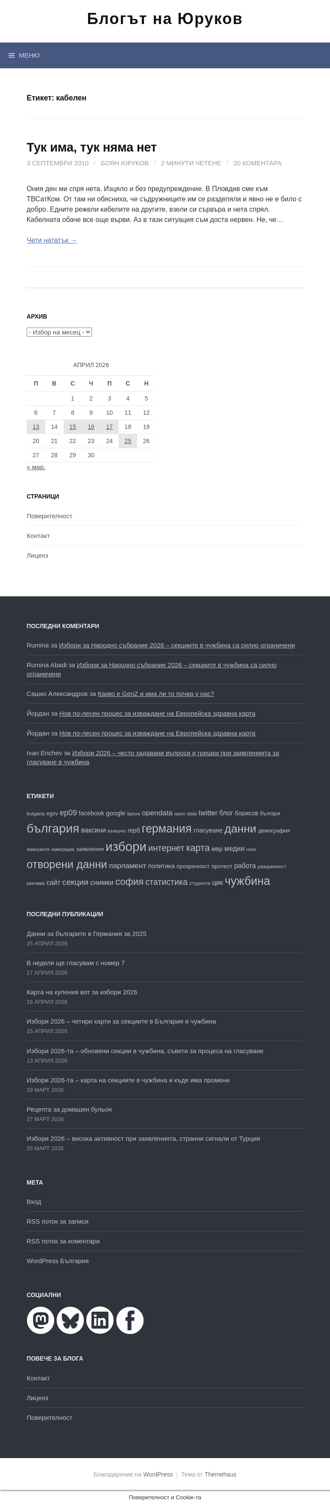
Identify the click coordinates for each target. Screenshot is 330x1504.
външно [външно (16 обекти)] (117, 830)
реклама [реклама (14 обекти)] (36, 883)
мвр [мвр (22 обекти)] (217, 848)
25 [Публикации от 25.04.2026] (128, 441)
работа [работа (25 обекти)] (245, 865)
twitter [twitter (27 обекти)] (208, 813)
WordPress (158, 1474)
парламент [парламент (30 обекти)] (127, 865)
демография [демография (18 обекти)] (274, 830)
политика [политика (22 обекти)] (161, 866)
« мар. (36, 467)
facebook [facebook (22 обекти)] (91, 813)
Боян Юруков (125, 163)
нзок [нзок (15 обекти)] (251, 849)
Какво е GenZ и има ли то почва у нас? (156, 693)
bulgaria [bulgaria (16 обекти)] (36, 813)
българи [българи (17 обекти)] (270, 814)
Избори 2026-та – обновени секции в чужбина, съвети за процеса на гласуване (145, 1050)
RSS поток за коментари (63, 1241)
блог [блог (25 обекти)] (226, 813)
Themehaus (220, 1474)
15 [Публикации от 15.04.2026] (72, 426)
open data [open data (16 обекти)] (185, 813)
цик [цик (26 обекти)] (217, 882)
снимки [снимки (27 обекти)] (101, 882)
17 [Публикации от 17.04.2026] (109, 426)
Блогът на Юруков (165, 18)
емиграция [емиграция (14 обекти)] (63, 849)
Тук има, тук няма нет (92, 147)
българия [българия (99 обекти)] (53, 828)
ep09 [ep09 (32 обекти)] (68, 812)
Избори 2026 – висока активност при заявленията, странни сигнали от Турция (143, 1138)
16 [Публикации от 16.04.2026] (91, 426)
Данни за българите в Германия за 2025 (87, 933)
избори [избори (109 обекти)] (126, 846)
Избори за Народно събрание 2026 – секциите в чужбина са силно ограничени (177, 645)
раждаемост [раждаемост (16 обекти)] (272, 866)
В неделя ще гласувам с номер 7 (76, 962)
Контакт (38, 535)
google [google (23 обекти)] (115, 813)
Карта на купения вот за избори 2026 (82, 992)
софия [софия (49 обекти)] (129, 881)
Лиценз (37, 555)
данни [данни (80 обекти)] (240, 828)
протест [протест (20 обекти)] (221, 866)
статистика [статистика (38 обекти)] (166, 882)
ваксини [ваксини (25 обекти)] (93, 830)
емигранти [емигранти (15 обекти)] (38, 849)
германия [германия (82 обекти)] (167, 828)
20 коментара (257, 163)
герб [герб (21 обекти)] (134, 830)
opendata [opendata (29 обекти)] (157, 812)
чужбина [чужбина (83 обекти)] (247, 881)
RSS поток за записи (58, 1221)
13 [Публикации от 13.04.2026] (36, 426)
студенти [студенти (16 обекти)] (200, 883)
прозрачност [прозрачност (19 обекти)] (193, 866)
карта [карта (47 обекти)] (198, 848)
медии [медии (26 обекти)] (234, 848)
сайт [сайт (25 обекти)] (53, 882)
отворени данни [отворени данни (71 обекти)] (67, 864)
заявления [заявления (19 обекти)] (90, 849)
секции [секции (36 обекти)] (75, 882)
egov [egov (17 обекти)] (52, 814)
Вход (34, 1201)
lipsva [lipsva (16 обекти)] (133, 813)
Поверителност (49, 516)
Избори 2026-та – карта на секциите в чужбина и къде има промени (128, 1080)
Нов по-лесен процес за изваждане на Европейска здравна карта (157, 713)
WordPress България (58, 1260)
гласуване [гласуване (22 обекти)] (208, 830)
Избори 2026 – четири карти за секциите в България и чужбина (121, 1021)
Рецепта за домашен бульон (69, 1109)
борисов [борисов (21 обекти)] (246, 813)
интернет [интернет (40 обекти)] (166, 848)
